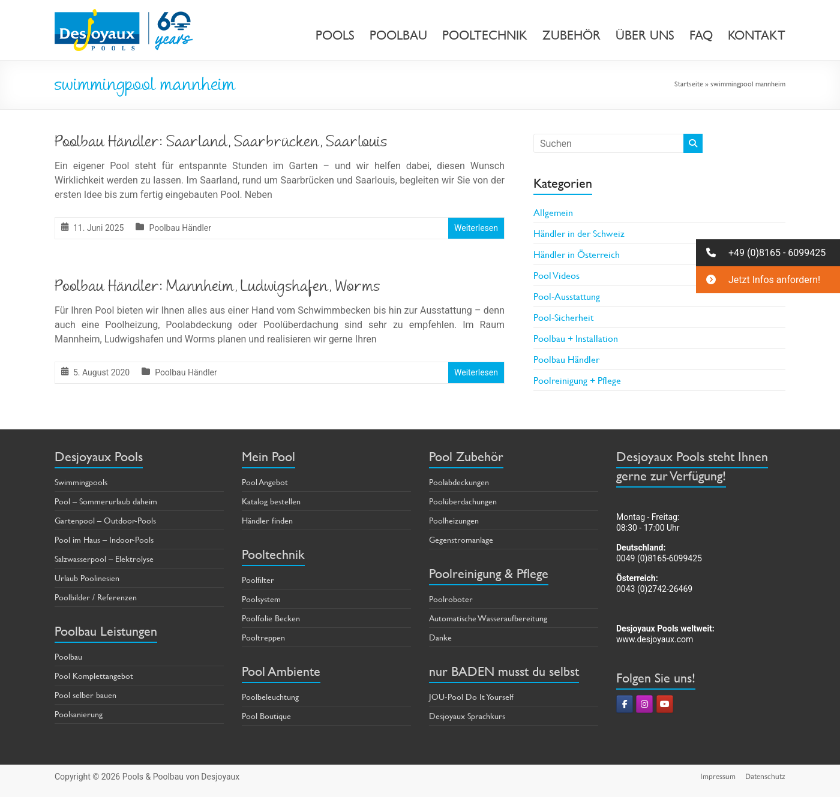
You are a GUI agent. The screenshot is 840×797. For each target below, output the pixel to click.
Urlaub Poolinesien (87, 578)
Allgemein (553, 212)
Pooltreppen (263, 637)
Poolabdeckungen (459, 482)
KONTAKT (756, 35)
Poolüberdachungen (463, 501)
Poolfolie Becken (271, 618)
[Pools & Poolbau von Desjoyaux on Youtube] (664, 704)
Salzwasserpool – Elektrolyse (104, 558)
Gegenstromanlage (461, 539)
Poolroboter (451, 599)
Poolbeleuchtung (270, 696)
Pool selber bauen (85, 694)
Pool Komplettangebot (94, 675)
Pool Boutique (266, 715)
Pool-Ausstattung (566, 296)
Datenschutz (765, 776)
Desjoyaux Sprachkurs (467, 715)
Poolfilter (258, 579)
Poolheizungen (454, 520)
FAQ (701, 35)
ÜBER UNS (645, 35)
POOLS (335, 35)
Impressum (718, 776)
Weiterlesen (476, 228)
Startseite (688, 83)
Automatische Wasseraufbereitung (488, 618)
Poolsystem (261, 599)
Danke (440, 637)
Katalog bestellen (271, 501)
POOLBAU (398, 35)
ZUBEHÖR (571, 35)
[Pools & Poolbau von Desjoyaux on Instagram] (644, 704)
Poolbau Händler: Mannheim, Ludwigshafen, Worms (217, 288)
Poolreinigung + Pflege (577, 380)
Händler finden (267, 520)
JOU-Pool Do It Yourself (471, 696)
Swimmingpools (81, 482)
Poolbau (68, 656)
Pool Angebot (265, 482)
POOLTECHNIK (484, 35)
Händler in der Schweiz (579, 233)
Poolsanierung (79, 714)
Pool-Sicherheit (563, 317)
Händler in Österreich (576, 254)
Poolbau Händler (180, 228)
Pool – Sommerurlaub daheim (106, 501)
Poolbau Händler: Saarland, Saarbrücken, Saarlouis (221, 143)
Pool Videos (556, 275)
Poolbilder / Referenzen (96, 597)
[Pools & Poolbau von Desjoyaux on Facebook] (624, 704)
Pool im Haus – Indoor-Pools (104, 539)
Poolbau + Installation (575, 338)
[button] (768, 252)
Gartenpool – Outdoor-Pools (105, 520)
